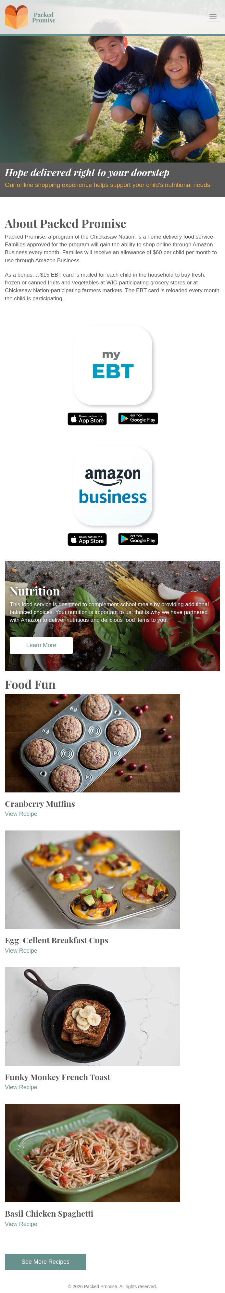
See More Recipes (45, 1262)
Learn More (41, 645)
